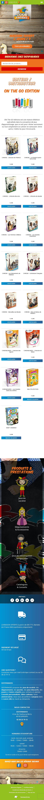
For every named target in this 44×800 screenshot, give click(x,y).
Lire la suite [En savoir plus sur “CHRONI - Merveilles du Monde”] (11, 322)
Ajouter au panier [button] (32, 399)
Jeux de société (22, 499)
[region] (22, 27)
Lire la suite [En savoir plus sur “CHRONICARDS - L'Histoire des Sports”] (11, 359)
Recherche (22, 69)
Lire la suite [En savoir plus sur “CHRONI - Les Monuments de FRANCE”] (11, 283)
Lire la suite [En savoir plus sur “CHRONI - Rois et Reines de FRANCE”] (33, 322)
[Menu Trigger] (41, 2)
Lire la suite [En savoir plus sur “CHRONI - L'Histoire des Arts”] (11, 206)
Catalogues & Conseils (22, 585)
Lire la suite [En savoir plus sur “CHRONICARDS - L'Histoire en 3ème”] (33, 360)
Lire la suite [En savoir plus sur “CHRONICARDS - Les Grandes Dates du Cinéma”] (11, 398)
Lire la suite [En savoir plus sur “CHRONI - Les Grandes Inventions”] (33, 245)
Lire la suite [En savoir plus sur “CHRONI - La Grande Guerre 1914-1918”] (33, 168)
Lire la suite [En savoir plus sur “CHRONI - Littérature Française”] (33, 283)
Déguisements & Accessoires (22, 528)
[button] (2, 27)
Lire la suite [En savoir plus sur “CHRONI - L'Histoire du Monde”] (33, 206)
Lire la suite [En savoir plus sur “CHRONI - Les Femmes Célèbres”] (11, 245)
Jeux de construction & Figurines (22, 557)
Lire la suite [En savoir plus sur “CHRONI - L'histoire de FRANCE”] (11, 168)
